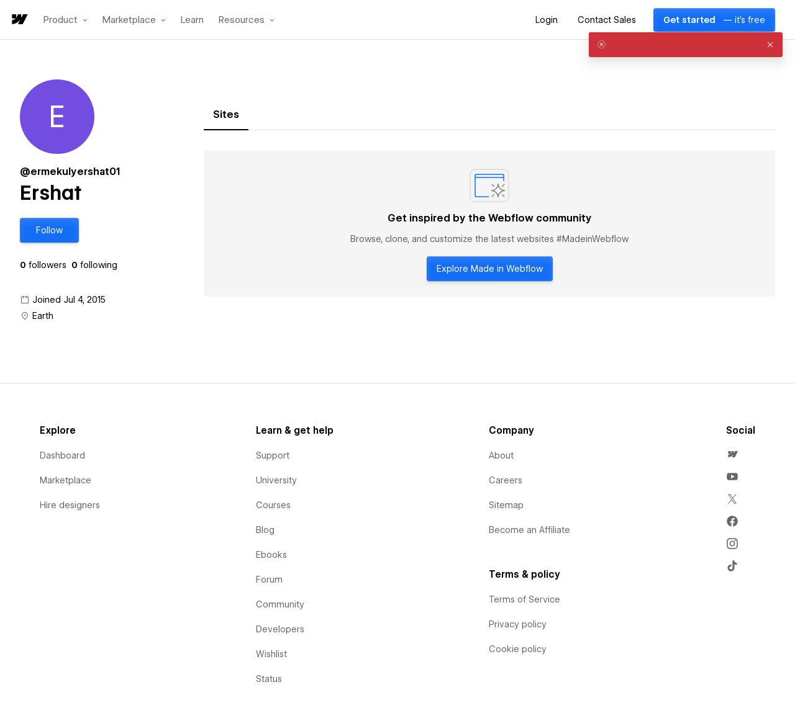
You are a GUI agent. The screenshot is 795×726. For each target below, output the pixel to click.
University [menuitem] (276, 480)
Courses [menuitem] (273, 505)
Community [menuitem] (280, 604)
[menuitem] (732, 454)
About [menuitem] (501, 455)
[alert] (686, 44)
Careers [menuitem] (505, 480)
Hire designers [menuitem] (70, 505)
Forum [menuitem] (269, 580)
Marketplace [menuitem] (65, 480)
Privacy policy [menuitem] (518, 624)
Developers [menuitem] (280, 629)
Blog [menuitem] (265, 530)
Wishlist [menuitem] (271, 654)
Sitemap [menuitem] (506, 505)
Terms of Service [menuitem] (524, 599)
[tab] (226, 114)
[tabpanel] (489, 223)
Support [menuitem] (272, 455)
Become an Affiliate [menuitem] (529, 530)
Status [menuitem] (269, 679)
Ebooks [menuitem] (271, 555)
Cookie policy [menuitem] (518, 649)
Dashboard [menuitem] (62, 455)
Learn (192, 20)
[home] (19, 20)
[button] (65, 20)
